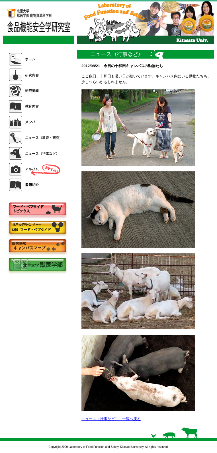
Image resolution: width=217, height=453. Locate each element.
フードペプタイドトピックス (37, 209)
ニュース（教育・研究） (35, 137)
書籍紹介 (35, 185)
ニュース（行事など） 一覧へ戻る (111, 419)
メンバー (35, 122)
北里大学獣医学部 (37, 265)
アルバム (35, 169)
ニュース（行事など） (35, 153)
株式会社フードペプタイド (37, 228)
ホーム (35, 59)
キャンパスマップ (37, 246)
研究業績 (35, 90)
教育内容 (35, 106)
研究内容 (35, 75)
